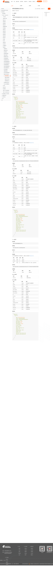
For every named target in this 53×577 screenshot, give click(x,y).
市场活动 (30, 1)
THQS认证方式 (31, 29)
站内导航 (2, 8)
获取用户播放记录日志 (8, 77)
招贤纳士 (7, 562)
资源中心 (34, 1)
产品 (14, 1)
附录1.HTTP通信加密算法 (6, 90)
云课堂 (19, 551)
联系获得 (7, 564)
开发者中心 (26, 1)
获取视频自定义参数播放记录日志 (8, 80)
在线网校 (32, 551)
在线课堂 (32, 548)
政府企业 (26, 553)
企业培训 (32, 553)
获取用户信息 (5, 18)
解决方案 (17, 1)
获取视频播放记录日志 (7, 75)
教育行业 (26, 548)
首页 (12, 1)
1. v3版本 (46, 13)
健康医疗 (26, 551)
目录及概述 (3, 13)
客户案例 (21, 1)
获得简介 (7, 559)
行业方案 (26, 546)
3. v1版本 (46, 15)
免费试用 (39, 1)
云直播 (19, 548)
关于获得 (7, 557)
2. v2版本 (46, 14)
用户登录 (45, 1)
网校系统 (20, 553)
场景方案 (32, 546)
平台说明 (4, 16)
